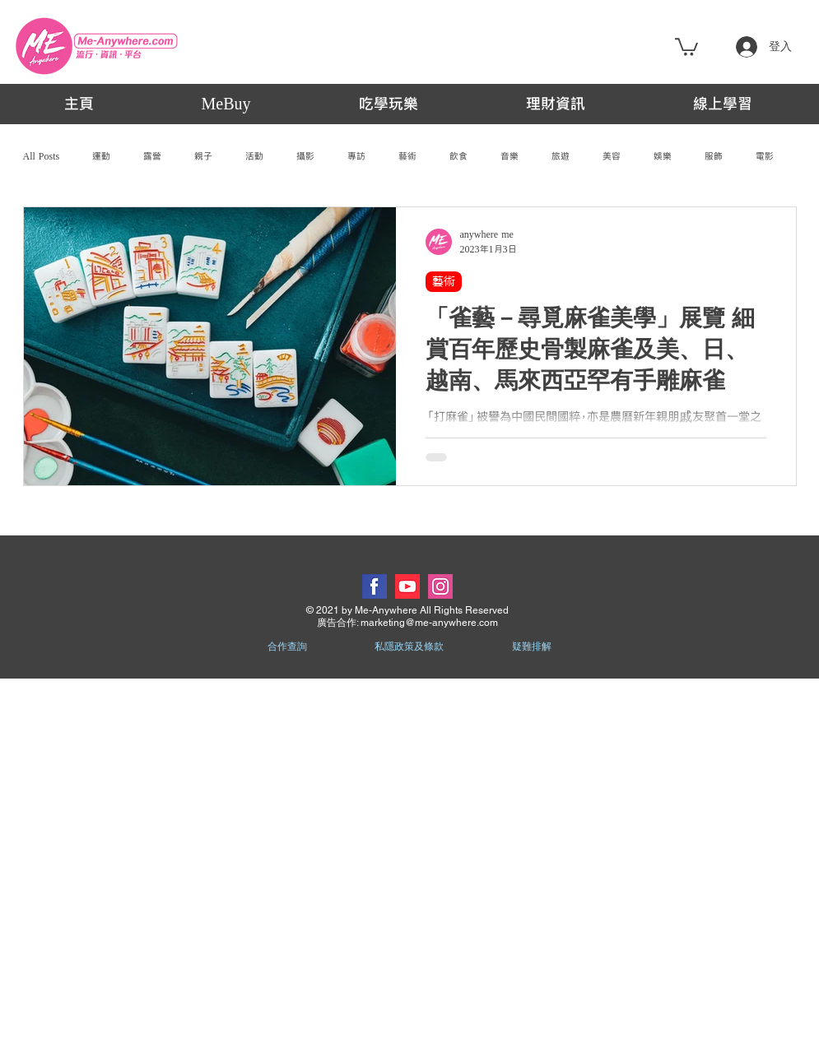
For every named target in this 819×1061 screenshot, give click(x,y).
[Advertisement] (188, 869)
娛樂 (663, 156)
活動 (254, 156)
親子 (203, 156)
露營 (152, 156)
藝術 (407, 156)
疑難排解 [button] (531, 646)
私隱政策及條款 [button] (409, 646)
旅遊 (560, 156)
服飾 (714, 156)
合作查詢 (287, 646)
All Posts (41, 156)
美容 (612, 156)
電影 (765, 156)
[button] (686, 46)
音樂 (509, 156)
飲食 (458, 156)
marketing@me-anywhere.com (429, 622)
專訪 (356, 156)
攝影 (305, 156)
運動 (101, 156)
